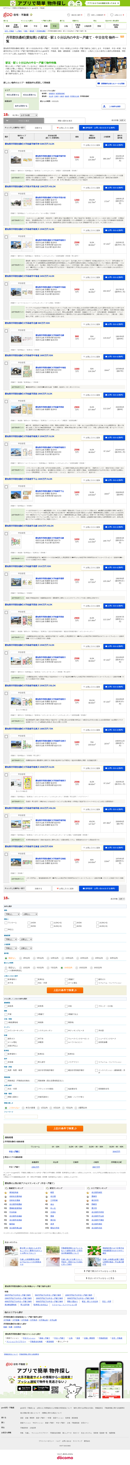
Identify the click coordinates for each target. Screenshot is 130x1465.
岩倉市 (67, 96)
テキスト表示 (23, 121)
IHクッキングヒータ (76, 1030)
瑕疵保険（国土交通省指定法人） (51, 1081)
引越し (27, 1433)
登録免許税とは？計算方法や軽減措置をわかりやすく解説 (113, 1250)
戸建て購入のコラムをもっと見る (101, 1271)
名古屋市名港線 (15, 1220)
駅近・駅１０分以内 (90, 1301)
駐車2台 (41, 979)
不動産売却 (24, 1428)
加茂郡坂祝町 (60, 93)
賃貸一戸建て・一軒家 (43, 1418)
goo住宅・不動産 (7, 1408)
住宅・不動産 (117, 1338)
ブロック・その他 (105, 1006)
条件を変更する (21, 106)
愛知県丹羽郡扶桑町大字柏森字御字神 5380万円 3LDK (29, 144)
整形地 (71, 1022)
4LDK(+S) (103, 926)
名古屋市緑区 (97, 1192)
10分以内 (68, 967)
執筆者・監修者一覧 (100, 1433)
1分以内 (26, 967)
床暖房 (40, 1042)
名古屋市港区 (97, 1224)
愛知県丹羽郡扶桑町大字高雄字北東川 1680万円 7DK (29, 729)
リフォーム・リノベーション (109, 983)
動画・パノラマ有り (76, 1097)
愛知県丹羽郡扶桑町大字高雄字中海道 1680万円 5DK (29, 355)
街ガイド (76, 1433)
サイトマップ (77, 1441)
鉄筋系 (10, 1006)
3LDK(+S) (58, 926)
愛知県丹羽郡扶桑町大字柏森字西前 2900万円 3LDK (28, 394)
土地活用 (33, 1428)
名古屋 (53, 1196)
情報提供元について (11, 1354)
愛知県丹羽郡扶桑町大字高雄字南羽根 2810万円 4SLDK (30, 808)
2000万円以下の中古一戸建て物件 (49, 1298)
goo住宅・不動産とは (27, 1408)
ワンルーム (12, 923)
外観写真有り (43, 1097)
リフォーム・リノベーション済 (64, 1305)
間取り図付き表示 (65, 121)
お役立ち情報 (6, 1433)
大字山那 (53, 1320)
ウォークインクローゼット (79, 1039)
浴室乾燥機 (102, 1042)
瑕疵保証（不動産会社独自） (19, 1081)
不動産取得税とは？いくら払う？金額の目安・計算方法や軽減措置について (72, 1250)
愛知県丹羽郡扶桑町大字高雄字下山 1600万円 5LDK (28, 479)
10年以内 (55, 958)
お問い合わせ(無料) (114, 145)
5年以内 (40, 958)
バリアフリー (73, 1062)
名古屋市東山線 (15, 1228)
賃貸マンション (58, 1418)
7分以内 (54, 967)
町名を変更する (29, 95)
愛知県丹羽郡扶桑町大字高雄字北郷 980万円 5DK (27, 323)
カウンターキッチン (16, 1030)
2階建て (71, 979)
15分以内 (83, 967)
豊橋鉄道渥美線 (15, 1208)
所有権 (10, 1062)
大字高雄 (24, 1320)
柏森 (5, 1327)
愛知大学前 (54, 1228)
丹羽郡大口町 (74, 96)
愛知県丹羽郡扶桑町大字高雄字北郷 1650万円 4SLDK (29, 526)
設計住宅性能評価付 (46, 1070)
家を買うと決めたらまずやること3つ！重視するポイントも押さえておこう (31, 1250)
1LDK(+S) (58, 923)
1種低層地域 (13, 1022)
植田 (52, 1192)
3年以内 (26, 958)
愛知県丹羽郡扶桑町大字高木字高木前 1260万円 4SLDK (30, 186)
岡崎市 (94, 1204)
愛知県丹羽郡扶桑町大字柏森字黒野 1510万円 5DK (28, 566)
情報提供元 (99, 1408)
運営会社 (87, 1441)
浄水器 (101, 1030)
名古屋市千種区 (98, 1220)
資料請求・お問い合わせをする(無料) (99, 128)
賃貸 (78, 1338)
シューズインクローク (107, 1039)
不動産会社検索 (36, 1342)
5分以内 (40, 967)
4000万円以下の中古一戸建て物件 (18, 1301)
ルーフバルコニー (75, 1042)
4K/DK (79, 926)
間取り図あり (72, 1301)
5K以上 (11, 929)
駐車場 (68, 1418)
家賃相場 (50, 1342)
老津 (52, 1224)
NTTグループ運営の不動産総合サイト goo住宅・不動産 (24, 8)
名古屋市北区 (97, 1228)
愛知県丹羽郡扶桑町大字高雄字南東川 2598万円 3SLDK (30, 686)
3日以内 (56, 1108)
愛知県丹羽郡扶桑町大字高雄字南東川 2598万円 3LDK (29, 229)
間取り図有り (13, 1097)
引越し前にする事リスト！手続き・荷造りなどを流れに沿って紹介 (72, 1261)
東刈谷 (53, 1220)
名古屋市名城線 (15, 1216)
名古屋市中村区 (98, 1212)
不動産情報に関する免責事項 (29, 1354)
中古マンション (29, 1338)
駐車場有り (12, 979)
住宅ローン (85, 1423)
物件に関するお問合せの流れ (83, 1408)
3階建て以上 (73, 1014)
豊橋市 (94, 1196)
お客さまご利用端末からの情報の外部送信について (54, 1408)
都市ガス (101, 979)
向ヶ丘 (53, 1208)
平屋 (9, 1014)
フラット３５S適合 (45, 1089)
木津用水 (17, 1327)
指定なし (12, 958)
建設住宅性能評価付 (76, 1070)
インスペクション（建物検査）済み (111, 1071)
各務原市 (52, 93)
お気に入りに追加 (65, 128)
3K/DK (33, 926)
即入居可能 (25, 1305)
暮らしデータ (67, 1433)
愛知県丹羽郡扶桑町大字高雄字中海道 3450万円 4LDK (29, 276)
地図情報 (112, 1433)
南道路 (40, 1022)
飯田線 (12, 1224)
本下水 (10, 983)
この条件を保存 (114, 106)
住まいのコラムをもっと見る (101, 1278)
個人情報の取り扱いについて (30, 1413)
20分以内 (98, 967)
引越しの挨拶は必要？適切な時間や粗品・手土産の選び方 (113, 1261)
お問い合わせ (66, 1441)
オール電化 (72, 983)
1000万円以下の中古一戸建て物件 (78, 1295)
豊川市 (94, 1208)
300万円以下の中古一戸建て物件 (18, 1295)
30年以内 (114, 958)
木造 (70, 1006)
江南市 (56, 96)
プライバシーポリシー (46, 1441)
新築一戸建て (44, 1338)
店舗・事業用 (89, 1338)
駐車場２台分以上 (41, 1305)
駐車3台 (71, 1054)
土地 (70, 1338)
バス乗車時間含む (15, 970)
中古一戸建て (59, 1338)
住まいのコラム (86, 1433)
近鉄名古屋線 (14, 1200)
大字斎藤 (15, 1320)
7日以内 (69, 1108)
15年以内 (69, 958)
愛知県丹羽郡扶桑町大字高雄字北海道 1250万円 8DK (29, 846)
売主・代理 (42, 983)
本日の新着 (30, 1108)
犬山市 (51, 96)
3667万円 (96, 1167)
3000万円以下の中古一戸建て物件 (80, 1298)
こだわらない (14, 1108)
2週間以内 (82, 1108)
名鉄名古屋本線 (15, 1196)
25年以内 (99, 958)
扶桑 (10, 1327)
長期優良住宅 (103, 1089)
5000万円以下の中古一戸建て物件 (49, 1301)
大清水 (53, 1212)
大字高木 (33, 1320)
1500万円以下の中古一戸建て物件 (18, 1298)
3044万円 (116, 1151)
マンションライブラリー (16, 1342)
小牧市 (61, 96)
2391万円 (35, 1167)
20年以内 (84, 958)
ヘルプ (58, 1441)
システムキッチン (45, 1030)
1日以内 (44, 1108)
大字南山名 (43, 1320)
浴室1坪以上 (13, 1046)
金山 (52, 1204)
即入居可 (41, 1062)
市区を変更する (13, 95)
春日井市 (95, 1200)
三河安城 (54, 1200)
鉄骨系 (40, 1006)
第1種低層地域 (10, 1305)
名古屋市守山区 (98, 1216)
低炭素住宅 (72, 1089)
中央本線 (13, 1212)
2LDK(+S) (103, 923)
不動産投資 (103, 1338)
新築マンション (25, 1423)
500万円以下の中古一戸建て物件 (48, 1295)
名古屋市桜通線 (15, 1204)
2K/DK (79, 923)
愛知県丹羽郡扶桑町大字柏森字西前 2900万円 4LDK (28, 605)
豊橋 (52, 1216)
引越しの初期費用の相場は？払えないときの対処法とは (30, 1261)
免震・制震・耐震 (15, 1070)
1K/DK (33, 923)
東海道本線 (13, 1192)
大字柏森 (7, 1320)
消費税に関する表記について (52, 1413)
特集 (21, 1433)
